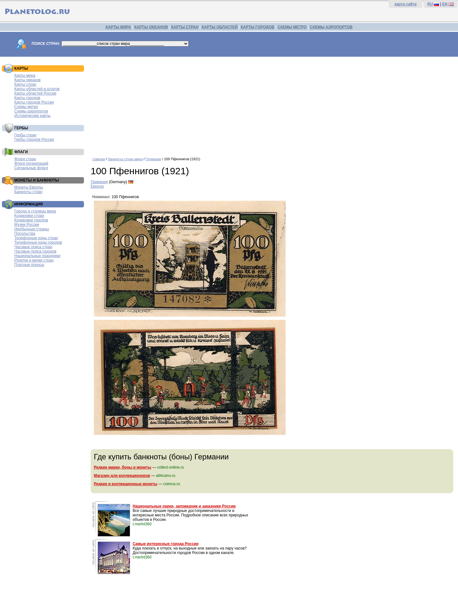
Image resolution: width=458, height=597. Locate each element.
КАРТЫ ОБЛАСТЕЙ (220, 27)
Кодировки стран (29, 215)
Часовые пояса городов (35, 251)
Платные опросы (29, 265)
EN (445, 4)
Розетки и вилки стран (33, 260)
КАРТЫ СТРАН (184, 27)
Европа (97, 186)
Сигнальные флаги (31, 168)
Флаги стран (25, 159)
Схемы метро (26, 106)
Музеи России (26, 224)
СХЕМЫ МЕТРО (292, 27)
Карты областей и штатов (36, 89)
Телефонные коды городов (38, 242)
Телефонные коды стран (36, 238)
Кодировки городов (31, 220)
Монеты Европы (28, 187)
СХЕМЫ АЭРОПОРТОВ (331, 27)
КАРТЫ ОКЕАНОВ (151, 27)
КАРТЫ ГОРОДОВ (257, 27)
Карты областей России (35, 93)
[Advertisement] (273, 104)
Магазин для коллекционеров (122, 475)
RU (430, 4)
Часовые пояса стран (33, 247)
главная (98, 159)
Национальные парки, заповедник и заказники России (184, 506)
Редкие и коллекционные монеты (125, 484)
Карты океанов (27, 80)
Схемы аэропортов (31, 111)
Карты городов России (34, 102)
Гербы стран (25, 135)
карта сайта (405, 4)
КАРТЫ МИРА (118, 27)
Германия (153, 159)
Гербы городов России (34, 139)
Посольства (24, 233)
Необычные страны (31, 229)
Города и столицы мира (35, 211)
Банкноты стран (28, 192)
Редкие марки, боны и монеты (122, 467)
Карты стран (25, 84)
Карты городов (27, 98)
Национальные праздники (37, 256)
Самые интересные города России (165, 544)
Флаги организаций (31, 163)
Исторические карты (32, 115)
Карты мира (24, 75)
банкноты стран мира (125, 159)
